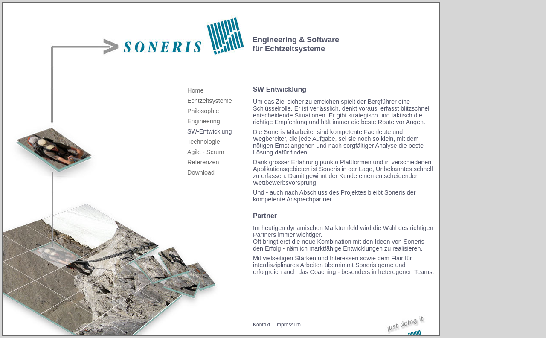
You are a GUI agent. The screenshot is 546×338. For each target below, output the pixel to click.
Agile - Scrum (205, 152)
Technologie (203, 141)
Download (201, 172)
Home (195, 90)
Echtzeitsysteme (209, 100)
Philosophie (203, 111)
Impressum (288, 325)
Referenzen (203, 162)
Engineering (203, 121)
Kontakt (261, 325)
